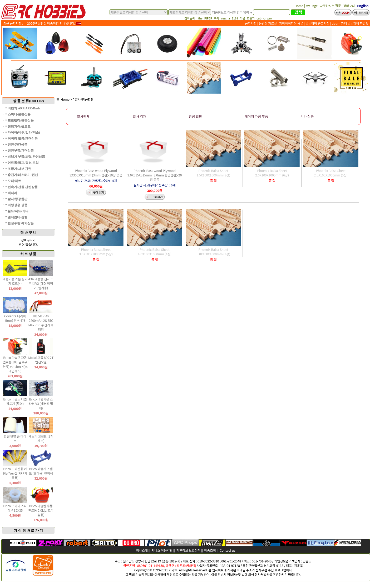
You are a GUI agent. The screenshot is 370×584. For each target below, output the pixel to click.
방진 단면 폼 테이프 (15, 438)
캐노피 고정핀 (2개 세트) (41, 438)
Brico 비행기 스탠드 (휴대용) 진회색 (41, 470)
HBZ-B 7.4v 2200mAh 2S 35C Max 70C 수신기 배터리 (40, 323)
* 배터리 (11, 193)
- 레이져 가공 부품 (255, 116)
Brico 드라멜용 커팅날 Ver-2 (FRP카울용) (15, 473)
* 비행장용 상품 (16, 205)
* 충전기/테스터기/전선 (21, 175)
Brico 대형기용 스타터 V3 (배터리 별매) (41, 403)
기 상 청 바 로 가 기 (28, 530)
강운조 (307, 561)
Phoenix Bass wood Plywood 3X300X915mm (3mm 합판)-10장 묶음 (96, 172)
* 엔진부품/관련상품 (19, 151)
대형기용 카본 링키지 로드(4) (15, 281)
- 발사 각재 (138, 116)
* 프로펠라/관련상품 (19, 120)
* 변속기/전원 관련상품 (21, 187)
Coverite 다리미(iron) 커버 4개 (15, 318)
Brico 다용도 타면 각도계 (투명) (15, 401)
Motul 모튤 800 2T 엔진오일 (40, 359)
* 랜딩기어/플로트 (18, 126)
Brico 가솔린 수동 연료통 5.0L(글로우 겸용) (40, 510)
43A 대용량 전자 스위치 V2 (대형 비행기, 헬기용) (40, 283)
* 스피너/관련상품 (18, 114)
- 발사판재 (82, 116)
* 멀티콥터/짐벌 (16, 217)
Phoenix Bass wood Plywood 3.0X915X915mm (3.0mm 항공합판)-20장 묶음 (154, 175)
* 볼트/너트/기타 (16, 211)
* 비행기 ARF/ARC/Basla (22, 108)
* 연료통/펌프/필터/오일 (22, 163)
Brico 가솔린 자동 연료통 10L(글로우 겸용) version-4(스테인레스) (15, 364)
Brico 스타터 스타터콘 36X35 (15, 508)
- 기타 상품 (306, 116)
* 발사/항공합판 (16, 199)
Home (63, 99)
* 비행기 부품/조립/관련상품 (25, 157)
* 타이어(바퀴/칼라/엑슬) (22, 132)
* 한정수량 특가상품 (19, 223)
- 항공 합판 (194, 116)
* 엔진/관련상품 (16, 144)
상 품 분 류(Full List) (28, 101)
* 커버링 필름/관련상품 (21, 138)
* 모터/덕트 (13, 181)
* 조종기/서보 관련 (18, 169)
